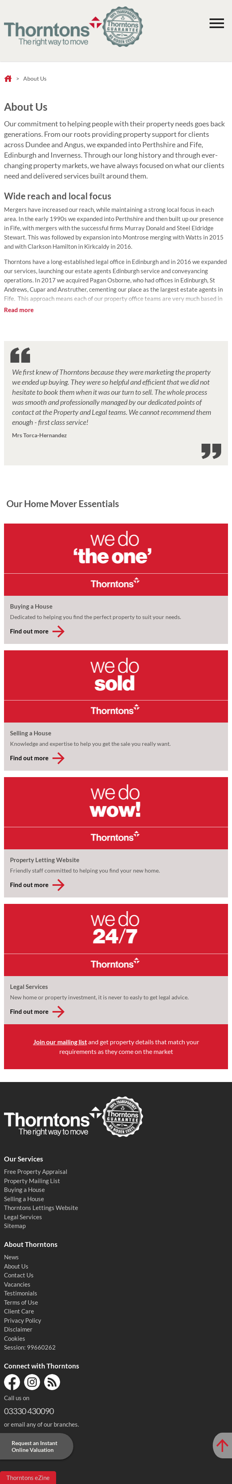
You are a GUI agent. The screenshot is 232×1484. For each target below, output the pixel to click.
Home (8, 79)
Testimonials (20, 1293)
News (11, 1257)
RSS (52, 1382)
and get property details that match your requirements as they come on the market (116, 1046)
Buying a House (24, 1189)
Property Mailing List (32, 1180)
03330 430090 (29, 1411)
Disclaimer (18, 1329)
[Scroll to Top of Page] (222, 1445)
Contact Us (19, 1275)
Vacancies (17, 1284)
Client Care (19, 1311)
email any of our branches (44, 1424)
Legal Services (23, 1216)
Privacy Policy (22, 1320)
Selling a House (24, 1198)
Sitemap (15, 1225)
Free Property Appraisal (35, 1171)
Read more (19, 309)
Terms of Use (21, 1302)
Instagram (32, 1382)
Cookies (14, 1338)
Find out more (29, 631)
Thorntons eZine (28, 1477)
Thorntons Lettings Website (41, 1207)
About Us (16, 1266)
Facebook (12, 1382)
